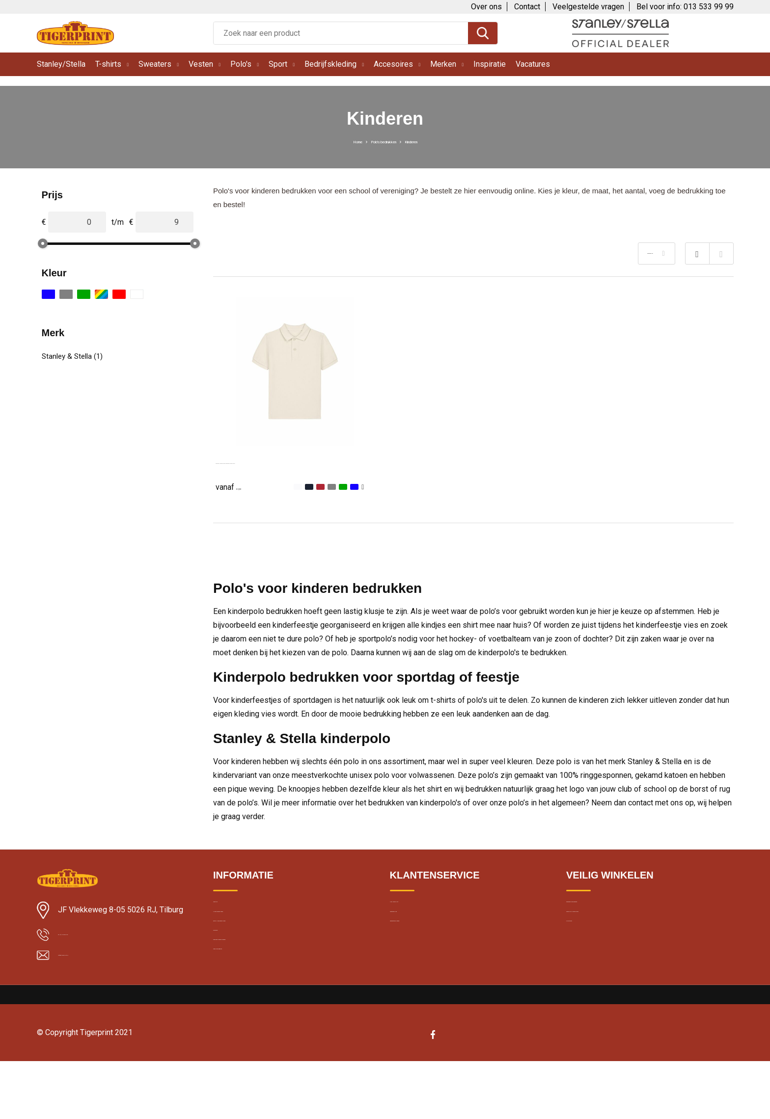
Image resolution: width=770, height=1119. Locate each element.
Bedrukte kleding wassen (253, 992)
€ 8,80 (238, 486)
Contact (527, 6)
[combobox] (341, 33)
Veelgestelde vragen (588, 6)
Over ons (486, 6)
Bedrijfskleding (330, 64)
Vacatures (533, 64)
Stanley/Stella (61, 64)
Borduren (228, 971)
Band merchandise (243, 1013)
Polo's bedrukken (381, 140)
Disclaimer (583, 950)
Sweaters (154, 64)
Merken (443, 64)
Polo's (240, 64)
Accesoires (393, 64)
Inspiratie (489, 64)
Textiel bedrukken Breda (251, 950)
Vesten (201, 64)
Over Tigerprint (413, 908)
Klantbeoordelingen (244, 929)
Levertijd (226, 908)
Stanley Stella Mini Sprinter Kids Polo (280, 461)
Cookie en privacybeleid (604, 929)
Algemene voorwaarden (604, 908)
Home (335, 140)
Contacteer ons (415, 929)
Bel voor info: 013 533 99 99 (685, 6)
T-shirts (108, 64)
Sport (278, 64)
